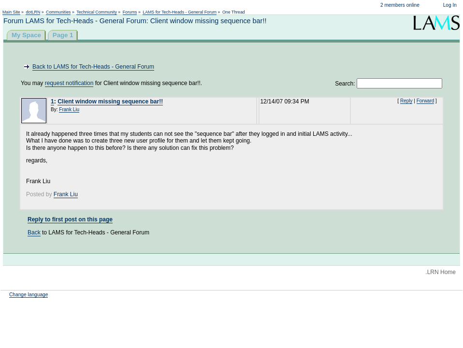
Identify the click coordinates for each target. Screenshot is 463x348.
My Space (26, 35)
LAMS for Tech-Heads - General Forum (180, 12)
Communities (58, 12)
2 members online (400, 5)
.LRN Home (440, 272)
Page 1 (63, 35)
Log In (450, 5)
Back (34, 232)
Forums (130, 12)
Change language (28, 294)
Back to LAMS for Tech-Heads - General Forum (93, 66)
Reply (406, 100)
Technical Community (96, 12)
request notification (69, 83)
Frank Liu (69, 109)
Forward (425, 100)
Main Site (11, 12)
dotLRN (33, 12)
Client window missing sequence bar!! (110, 101)
